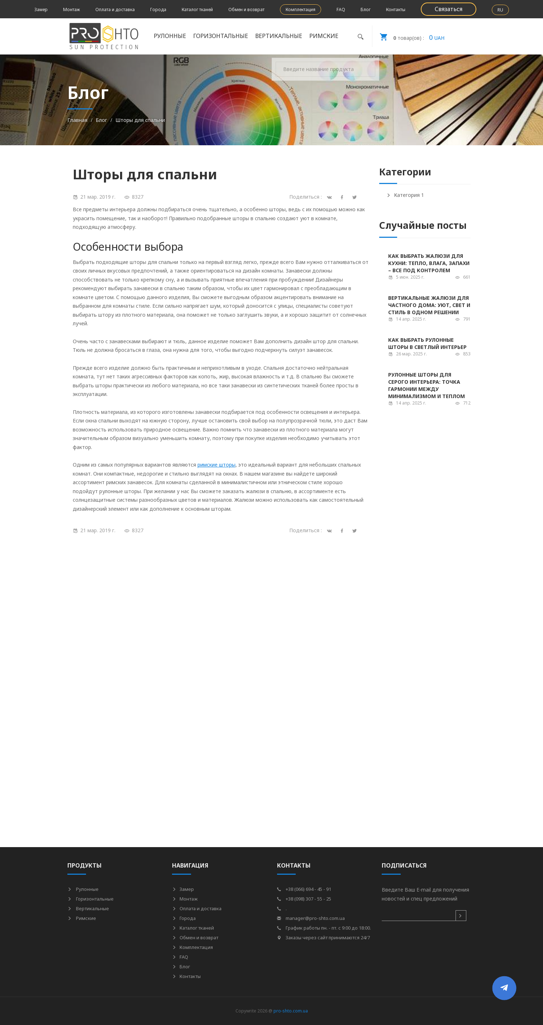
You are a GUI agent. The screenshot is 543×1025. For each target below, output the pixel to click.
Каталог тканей (197, 9)
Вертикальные (278, 36)
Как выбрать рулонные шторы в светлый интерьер (427, 343)
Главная (77, 120)
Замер (41, 9)
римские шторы (216, 464)
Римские (323, 36)
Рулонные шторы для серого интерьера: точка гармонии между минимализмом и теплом (426, 385)
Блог (366, 9)
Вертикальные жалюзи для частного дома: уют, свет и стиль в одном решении (429, 305)
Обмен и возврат (246, 9)
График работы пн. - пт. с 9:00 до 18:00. (324, 928)
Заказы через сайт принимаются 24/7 (323, 937)
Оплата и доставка (115, 9)
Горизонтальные (220, 36)
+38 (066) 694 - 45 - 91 (304, 889)
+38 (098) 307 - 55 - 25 (304, 899)
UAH (408, 36)
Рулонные (170, 36)
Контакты (395, 9)
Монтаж (71, 9)
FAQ (341, 9)
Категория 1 (405, 195)
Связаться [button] (448, 9)
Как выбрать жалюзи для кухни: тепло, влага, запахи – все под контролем (429, 263)
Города (158, 9)
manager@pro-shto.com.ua (311, 918)
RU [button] (500, 10)
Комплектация (300, 9)
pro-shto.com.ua (290, 1011)
